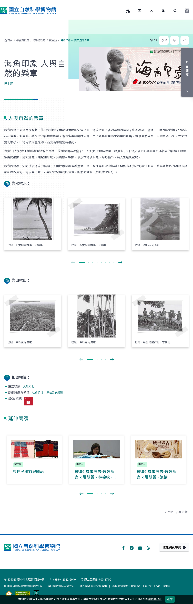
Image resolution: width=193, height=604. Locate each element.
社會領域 (37, 392)
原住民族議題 (54, 392)
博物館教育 (39, 40)
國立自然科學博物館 (28, 11)
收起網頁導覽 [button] (172, 547)
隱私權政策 (155, 599)
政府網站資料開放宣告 (61, 586)
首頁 (10, 40)
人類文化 (28, 386)
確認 (170, 599)
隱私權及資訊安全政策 (93, 586)
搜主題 (53, 40)
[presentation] (73, 262)
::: (121, 10)
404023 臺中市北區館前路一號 (24, 579)
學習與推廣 (22, 40)
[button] (175, 10)
